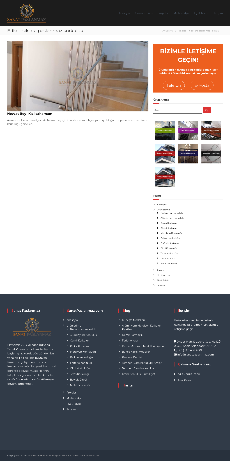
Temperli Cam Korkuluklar (138, 368)
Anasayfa (124, 13)
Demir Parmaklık (132, 335)
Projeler (163, 13)
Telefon (174, 85)
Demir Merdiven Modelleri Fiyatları (143, 346)
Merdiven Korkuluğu (171, 233)
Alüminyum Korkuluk (171, 218)
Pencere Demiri (132, 357)
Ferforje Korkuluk (169, 243)
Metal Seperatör (169, 263)
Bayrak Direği (167, 258)
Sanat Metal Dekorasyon (86, 455)
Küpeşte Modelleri (133, 320)
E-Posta (202, 85)
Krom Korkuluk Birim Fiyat (138, 374)
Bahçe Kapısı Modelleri (136, 351)
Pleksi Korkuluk (168, 228)
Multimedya (181, 13)
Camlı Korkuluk (168, 223)
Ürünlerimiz (142, 13)
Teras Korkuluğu (169, 253)
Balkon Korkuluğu (170, 238)
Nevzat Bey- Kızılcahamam (29, 114)
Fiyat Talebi (201, 13)
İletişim (218, 13)
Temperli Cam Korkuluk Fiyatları (142, 363)
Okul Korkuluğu (169, 248)
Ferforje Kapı (130, 340)
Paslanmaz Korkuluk (171, 213)
